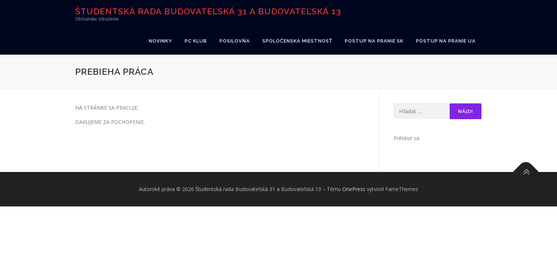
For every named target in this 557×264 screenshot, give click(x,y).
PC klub (196, 41)
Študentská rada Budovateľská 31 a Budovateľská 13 (208, 11)
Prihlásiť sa (406, 138)
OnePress (353, 189)
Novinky (160, 41)
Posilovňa (235, 41)
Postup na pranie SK (374, 41)
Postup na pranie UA (446, 41)
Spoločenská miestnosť (297, 41)
